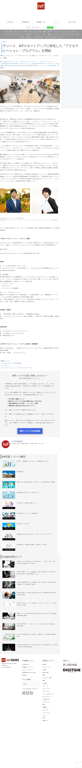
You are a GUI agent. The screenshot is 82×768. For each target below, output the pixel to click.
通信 (44, 34)
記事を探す (10, 22)
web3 (77, 34)
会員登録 (50, 27)
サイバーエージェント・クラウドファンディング (16, 367)
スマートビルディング (8, 34)
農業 (44, 31)
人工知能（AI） (29, 34)
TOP (1, 55)
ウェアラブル (65, 34)
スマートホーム (73, 31)
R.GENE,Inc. (8, 667)
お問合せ (24, 675)
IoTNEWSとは (25, 664)
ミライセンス (5, 365)
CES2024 (22, 37)
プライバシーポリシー (27, 669)
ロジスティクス (18, 31)
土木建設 (50, 31)
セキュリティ (56, 34)
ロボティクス (38, 34)
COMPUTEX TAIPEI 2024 (50, 37)
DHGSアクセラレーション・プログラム (15, 61)
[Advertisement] (29, 14)
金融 (30, 31)
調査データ (45, 720)
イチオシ (60, 37)
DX (6, 31)
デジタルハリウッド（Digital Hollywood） (32, 63)
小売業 (25, 31)
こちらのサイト (17, 352)
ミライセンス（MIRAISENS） (48, 65)
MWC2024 (29, 37)
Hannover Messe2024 (38, 37)
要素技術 (49, 34)
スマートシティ (64, 31)
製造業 (10, 31)
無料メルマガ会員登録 (30, 431)
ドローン (72, 34)
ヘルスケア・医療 (37, 31)
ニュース (7, 55)
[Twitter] (27, 693)
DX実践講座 (25, 22)
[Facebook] (23, 693)
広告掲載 (28, 27)
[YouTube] (31, 693)
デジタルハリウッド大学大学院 (11, 363)
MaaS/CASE (46, 672)
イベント (56, 22)
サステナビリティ (19, 34)
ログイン (43, 27)
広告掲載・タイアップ (27, 667)
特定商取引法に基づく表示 (28, 672)
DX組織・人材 (41, 22)
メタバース (56, 31)
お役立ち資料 (71, 22)
